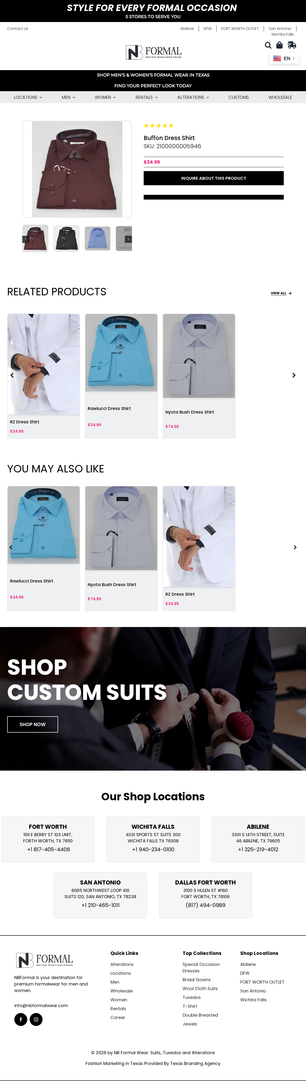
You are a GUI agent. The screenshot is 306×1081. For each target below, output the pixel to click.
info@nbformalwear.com (41, 1005)
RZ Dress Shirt (24, 422)
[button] (269, 45)
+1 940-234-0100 (153, 849)
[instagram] (36, 1019)
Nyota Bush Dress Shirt (189, 412)
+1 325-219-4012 (258, 849)
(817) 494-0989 (205, 905)
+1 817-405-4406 (48, 849)
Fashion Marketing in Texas (114, 1063)
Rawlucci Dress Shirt (109, 408)
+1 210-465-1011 (100, 905)
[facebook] (20, 1019)
